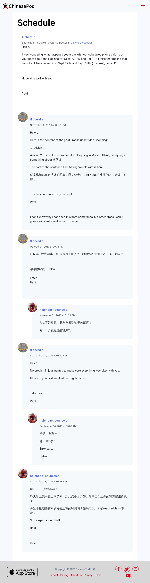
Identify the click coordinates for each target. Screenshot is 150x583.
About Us (76, 575)
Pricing (64, 575)
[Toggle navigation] (143, 6)
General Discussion (82, 42)
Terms (98, 575)
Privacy (88, 575)
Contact (53, 575)
